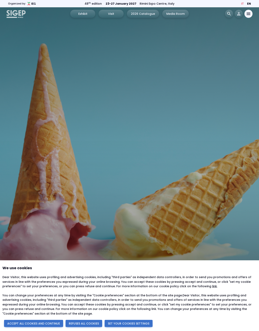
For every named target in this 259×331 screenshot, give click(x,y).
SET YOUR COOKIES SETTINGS (128, 323)
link (214, 286)
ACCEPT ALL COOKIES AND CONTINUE (33, 323)
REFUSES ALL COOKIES (84, 323)
